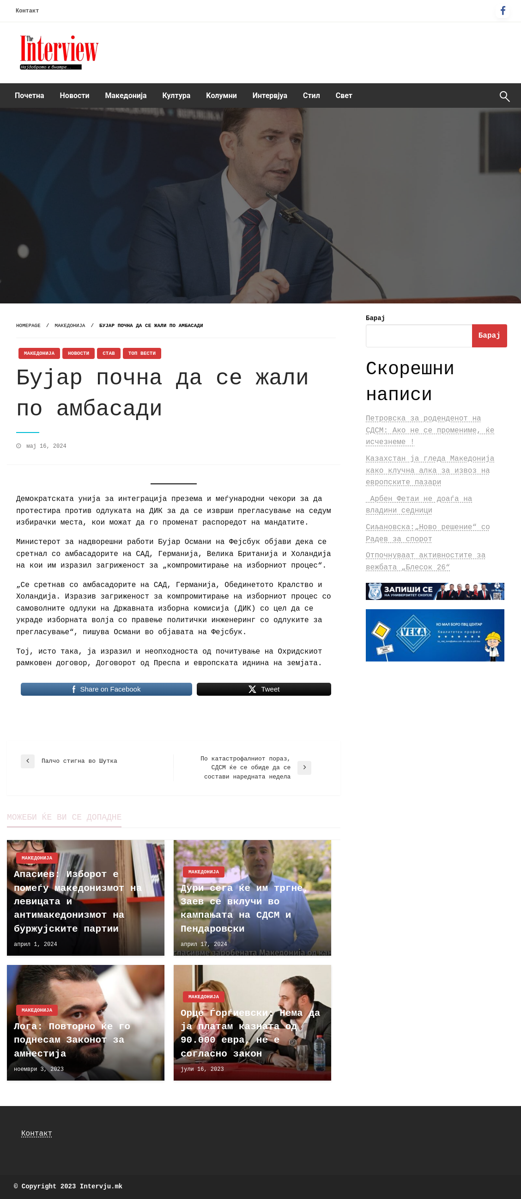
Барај (375, 318)
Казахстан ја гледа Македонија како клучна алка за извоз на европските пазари (430, 471)
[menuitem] (29, 96)
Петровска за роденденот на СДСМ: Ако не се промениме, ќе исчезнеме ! (430, 430)
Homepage (28, 325)
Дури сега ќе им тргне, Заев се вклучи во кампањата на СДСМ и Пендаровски (245, 908)
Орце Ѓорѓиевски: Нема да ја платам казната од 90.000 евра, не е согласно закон (250, 1033)
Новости (75, 95)
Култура (177, 95)
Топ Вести (142, 353)
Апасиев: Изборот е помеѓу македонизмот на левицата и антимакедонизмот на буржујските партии (78, 901)
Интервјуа (270, 95)
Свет (344, 95)
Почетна (29, 95)
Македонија (126, 95)
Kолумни (221, 95)
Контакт (27, 11)
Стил (311, 95)
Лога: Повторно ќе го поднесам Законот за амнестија (72, 1040)
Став (109, 353)
